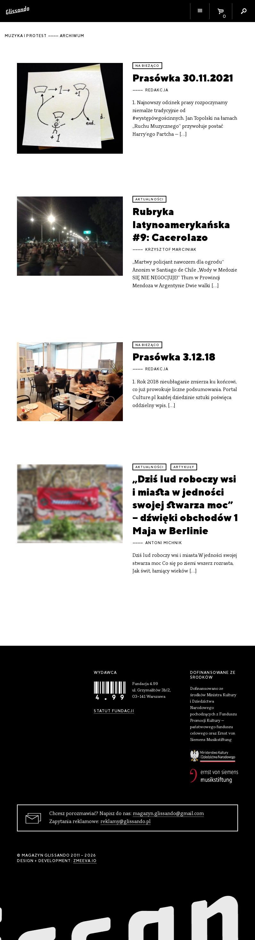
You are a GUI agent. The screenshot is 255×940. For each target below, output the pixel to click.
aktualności (149, 199)
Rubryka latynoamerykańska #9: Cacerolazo (181, 224)
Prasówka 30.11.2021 (182, 78)
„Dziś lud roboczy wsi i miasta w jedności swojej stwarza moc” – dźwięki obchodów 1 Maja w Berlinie (185, 504)
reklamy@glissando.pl (125, 821)
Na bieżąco (147, 65)
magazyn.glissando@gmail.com (168, 813)
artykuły (183, 467)
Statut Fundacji (114, 711)
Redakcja (156, 90)
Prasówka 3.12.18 (173, 357)
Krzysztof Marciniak (171, 249)
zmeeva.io (85, 861)
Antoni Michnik (163, 543)
